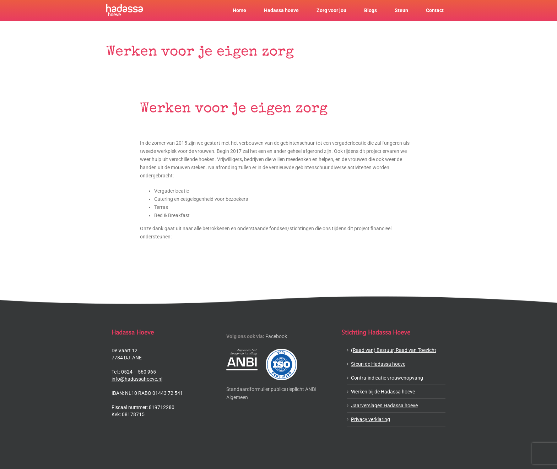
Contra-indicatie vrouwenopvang (387, 378)
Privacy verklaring (370, 419)
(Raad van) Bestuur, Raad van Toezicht (393, 350)
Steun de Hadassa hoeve (378, 364)
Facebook (276, 336)
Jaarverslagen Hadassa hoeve (384, 405)
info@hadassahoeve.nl (137, 379)
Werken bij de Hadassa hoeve (383, 391)
